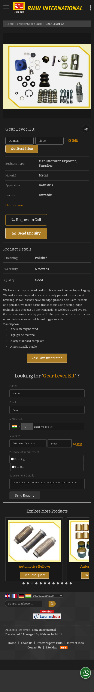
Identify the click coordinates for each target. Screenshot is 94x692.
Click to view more (16, 205)
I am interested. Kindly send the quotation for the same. (47, 484)
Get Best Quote (35, 575)
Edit (73, 141)
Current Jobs (75, 643)
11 (66, 583)
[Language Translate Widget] (47, 596)
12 (71, 583)
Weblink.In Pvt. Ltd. (52, 634)
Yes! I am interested (47, 358)
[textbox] (49, 141)
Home (9, 23)
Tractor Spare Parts (29, 23)
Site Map (51, 647)
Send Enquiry (26, 233)
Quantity (14, 435)
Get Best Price (22, 149)
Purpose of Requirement (24, 452)
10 (62, 583)
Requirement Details (21, 475)
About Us (26, 643)
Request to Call (26, 220)
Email (12, 402)
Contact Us (34, 647)
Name (13, 386)
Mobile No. (16, 419)
